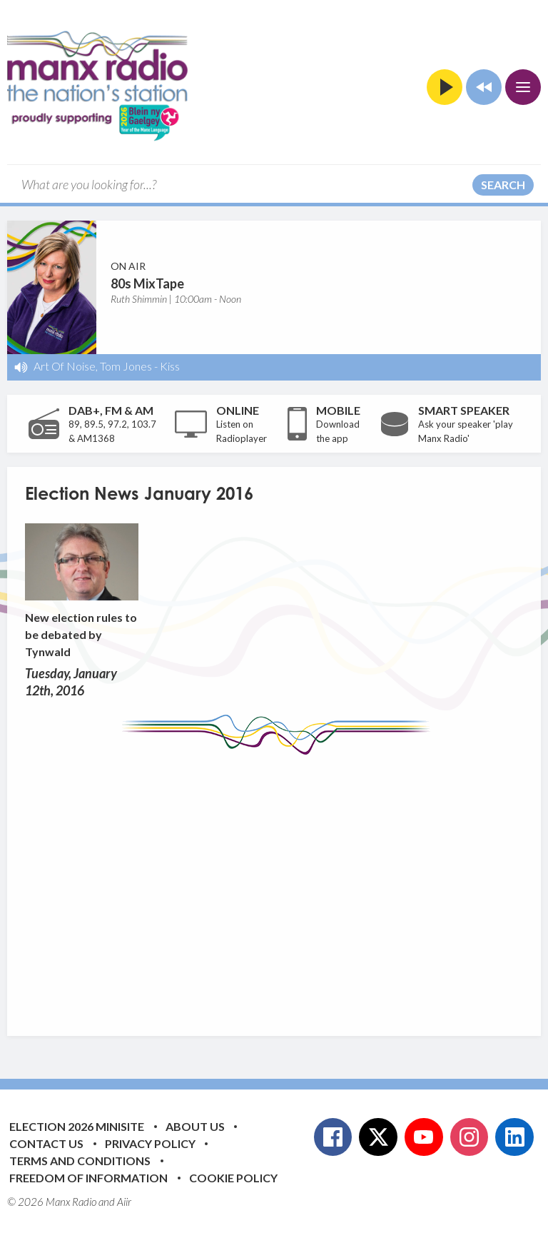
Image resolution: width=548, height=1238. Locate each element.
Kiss (170, 366)
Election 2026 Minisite (76, 1126)
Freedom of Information (88, 1177)
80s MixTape (147, 283)
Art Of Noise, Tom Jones (93, 366)
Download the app (338, 431)
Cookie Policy (233, 1177)
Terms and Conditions (80, 1160)
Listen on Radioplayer (241, 431)
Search (503, 184)
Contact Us (46, 1143)
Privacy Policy (150, 1143)
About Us (195, 1126)
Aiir (124, 1201)
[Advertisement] (286, 885)
